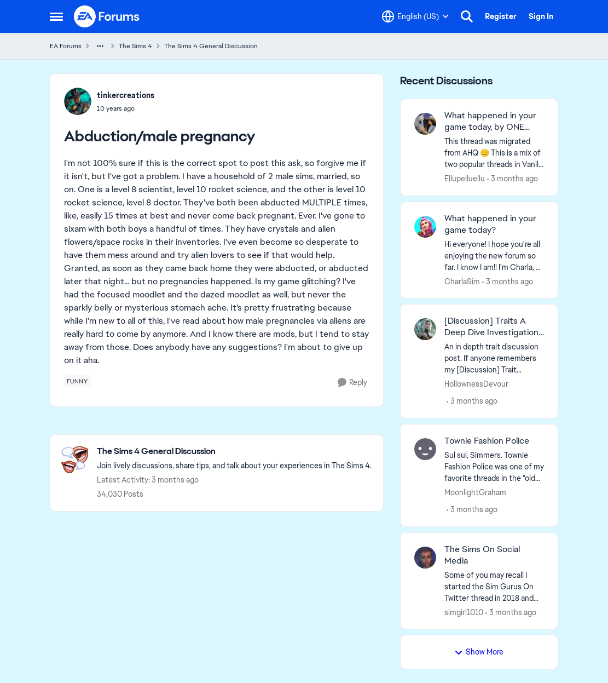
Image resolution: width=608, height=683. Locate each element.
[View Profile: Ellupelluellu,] (425, 124)
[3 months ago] (512, 179)
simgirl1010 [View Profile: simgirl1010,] (463, 612)
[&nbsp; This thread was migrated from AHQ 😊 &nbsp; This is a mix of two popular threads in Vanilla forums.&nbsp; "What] (494, 153)
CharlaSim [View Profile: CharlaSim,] (462, 281)
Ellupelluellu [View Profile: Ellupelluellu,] (464, 178)
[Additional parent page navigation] (100, 46)
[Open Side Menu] (56, 16)
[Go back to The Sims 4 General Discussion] (234, 451)
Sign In (541, 16)
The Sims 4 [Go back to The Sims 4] (135, 46)
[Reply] (352, 382)
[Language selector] (415, 16)
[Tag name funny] (77, 381)
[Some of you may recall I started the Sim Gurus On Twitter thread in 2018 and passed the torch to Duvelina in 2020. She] (494, 586)
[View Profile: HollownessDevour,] (425, 329)
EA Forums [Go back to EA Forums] (66, 46)
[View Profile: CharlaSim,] (425, 227)
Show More (478, 652)
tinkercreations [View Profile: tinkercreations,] (125, 95)
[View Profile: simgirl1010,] (425, 558)
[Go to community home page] (107, 16)
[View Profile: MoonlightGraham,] (425, 449)
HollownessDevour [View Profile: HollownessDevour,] (476, 384)
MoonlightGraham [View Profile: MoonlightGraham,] (475, 492)
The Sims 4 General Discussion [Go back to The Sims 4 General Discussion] (211, 46)
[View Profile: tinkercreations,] (77, 101)
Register (501, 16)
